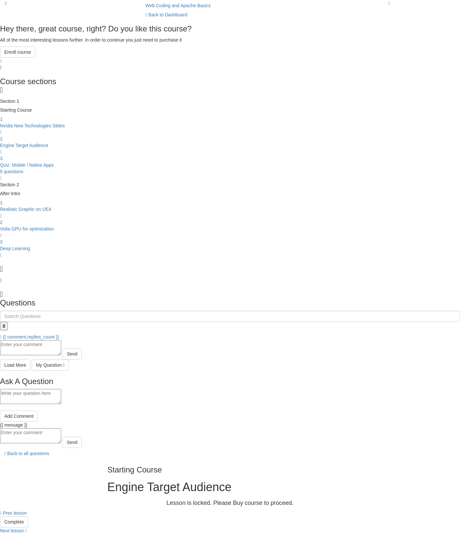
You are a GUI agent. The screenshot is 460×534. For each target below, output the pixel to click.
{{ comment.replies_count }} (29, 337)
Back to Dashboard (166, 14)
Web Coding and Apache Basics (178, 5)
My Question (50, 365)
